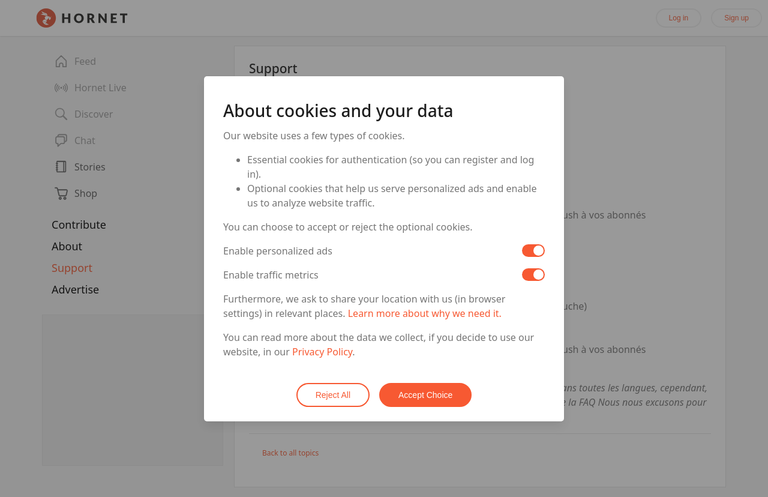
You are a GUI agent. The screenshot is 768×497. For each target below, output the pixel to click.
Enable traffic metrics (271, 275)
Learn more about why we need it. (425, 313)
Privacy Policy (322, 351)
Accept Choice (425, 395)
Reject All (333, 395)
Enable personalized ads (277, 251)
